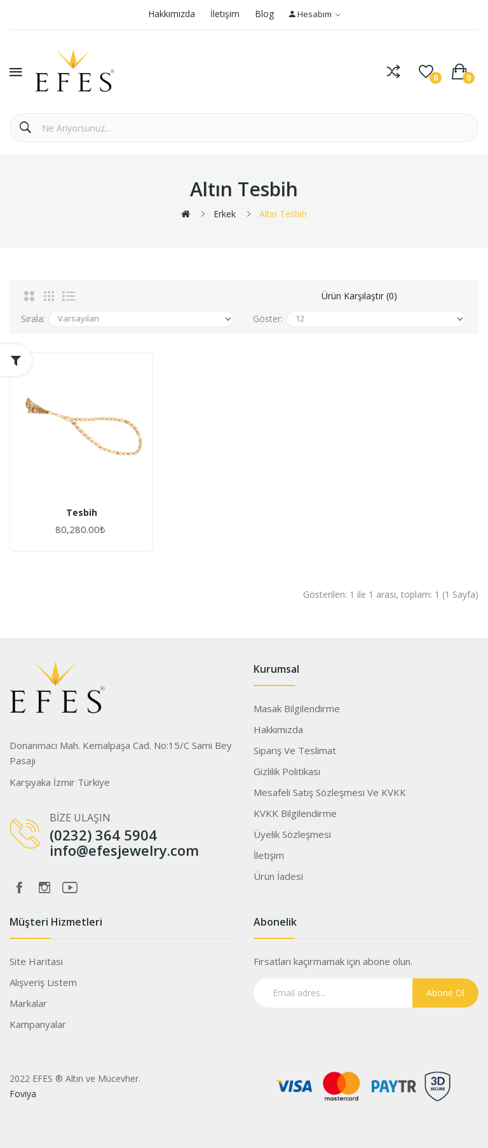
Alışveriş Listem (43, 982)
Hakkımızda (171, 14)
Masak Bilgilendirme (297, 708)
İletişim (225, 14)
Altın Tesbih (283, 214)
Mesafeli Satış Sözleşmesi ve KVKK (330, 792)
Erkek (225, 214)
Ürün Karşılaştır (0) (359, 296)
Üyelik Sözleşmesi (292, 834)
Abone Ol (445, 993)
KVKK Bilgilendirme (295, 813)
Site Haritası (36, 961)
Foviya (23, 1094)
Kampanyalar (38, 1024)
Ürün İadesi (278, 876)
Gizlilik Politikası (287, 771)
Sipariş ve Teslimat (295, 750)
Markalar (28, 1003)
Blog (264, 14)
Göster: (268, 319)
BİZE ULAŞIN (80, 818)
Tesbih (81, 512)
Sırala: (33, 319)
